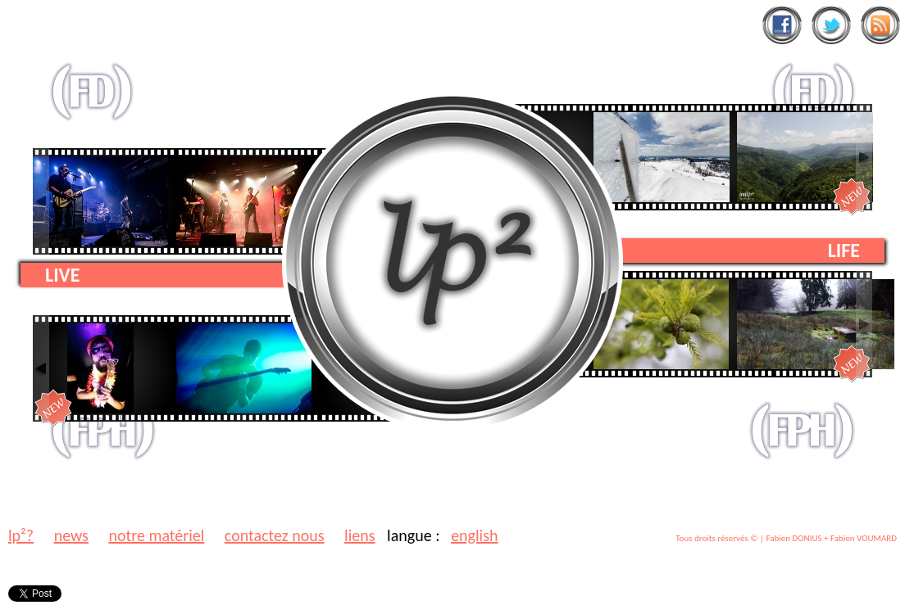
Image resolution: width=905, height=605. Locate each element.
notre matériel (156, 535)
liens (359, 535)
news (71, 535)
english (474, 535)
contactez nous (275, 535)
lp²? (21, 535)
